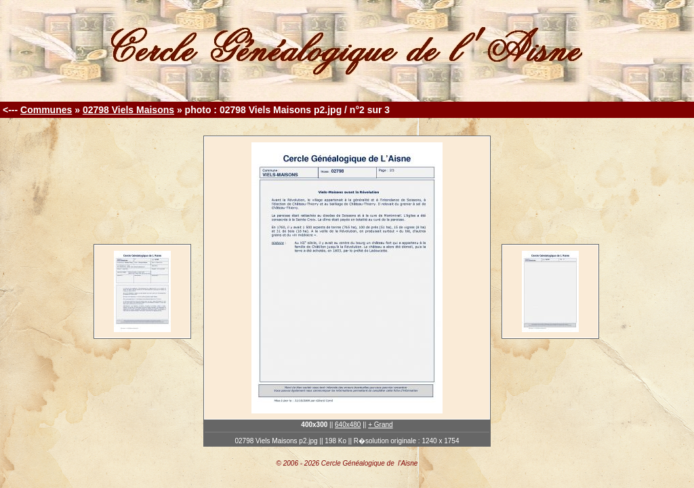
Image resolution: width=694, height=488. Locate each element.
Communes (46, 109)
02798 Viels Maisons (128, 109)
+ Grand (380, 424)
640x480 (348, 424)
